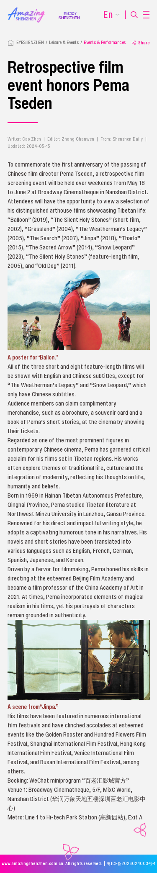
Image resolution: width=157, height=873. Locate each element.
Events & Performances (105, 42)
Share (141, 42)
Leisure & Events (63, 42)
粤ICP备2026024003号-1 (131, 863)
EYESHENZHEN (30, 42)
